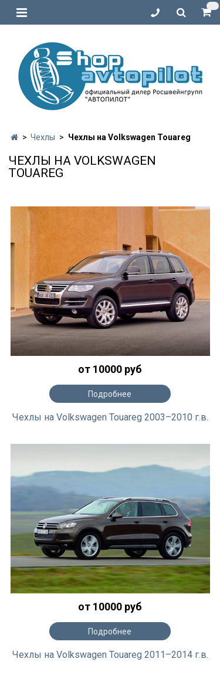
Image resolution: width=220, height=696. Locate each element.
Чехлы (43, 137)
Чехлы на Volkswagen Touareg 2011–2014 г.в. (110, 654)
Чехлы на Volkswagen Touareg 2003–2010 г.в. (110, 417)
